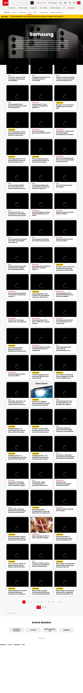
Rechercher (32, 2)
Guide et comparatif (56, 12)
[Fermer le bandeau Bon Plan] (81, 16)
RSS (23, 645)
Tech (29, 12)
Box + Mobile (43, 8)
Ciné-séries (22, 12)
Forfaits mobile (23, 8)
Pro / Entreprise (52, 3)
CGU (9, 645)
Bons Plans (71, 8)
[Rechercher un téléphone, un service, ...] (22, 2)
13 (59, 602)
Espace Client (79, 3)
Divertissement (43, 12)
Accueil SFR (5, 3)
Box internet (12, 8)
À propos (17, 645)
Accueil (14, 12)
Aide (60, 2)
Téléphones (33, 8)
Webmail (74, 2)
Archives (3, 645)
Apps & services (41, 3)
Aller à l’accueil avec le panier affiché (69, 2)
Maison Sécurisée (55, 8)
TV (64, 8)
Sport (35, 12)
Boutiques (65, 2)
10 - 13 (44, 607)
